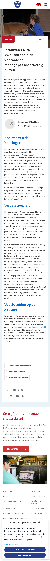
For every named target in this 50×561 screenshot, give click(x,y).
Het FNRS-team (38, 508)
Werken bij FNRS (38, 496)
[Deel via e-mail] (23, 396)
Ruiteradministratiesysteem (15, 518)
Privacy (6, 496)
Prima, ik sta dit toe (25, 549)
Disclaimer (7, 491)
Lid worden (36, 491)
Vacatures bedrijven (12, 501)
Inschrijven (12, 449)
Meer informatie (11, 544)
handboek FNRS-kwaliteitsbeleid (32, 327)
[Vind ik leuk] (8, 390)
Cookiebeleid (9, 508)
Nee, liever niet (25, 555)
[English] (38, 4)
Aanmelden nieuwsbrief (13, 513)
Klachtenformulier (39, 513)
